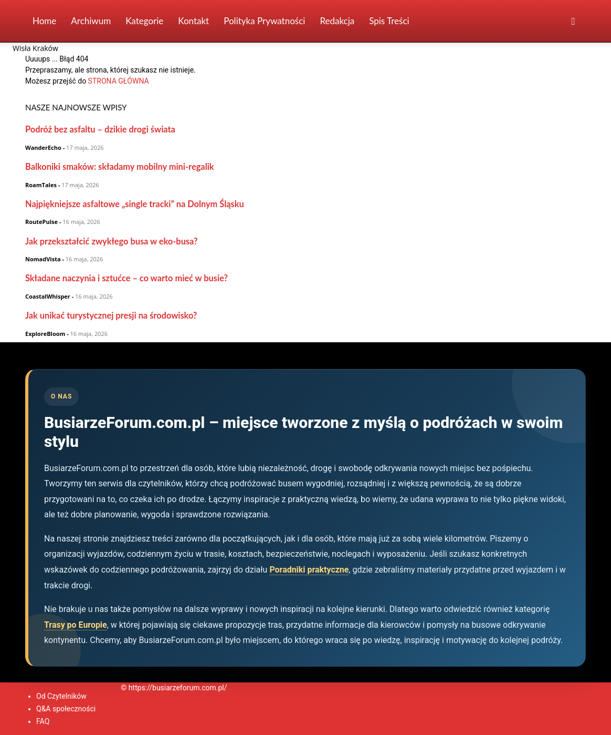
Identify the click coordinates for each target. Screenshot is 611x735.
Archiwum (91, 20)
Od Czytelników (61, 696)
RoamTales (41, 185)
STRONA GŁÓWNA (118, 81)
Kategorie (144, 20)
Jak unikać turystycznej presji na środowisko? (111, 315)
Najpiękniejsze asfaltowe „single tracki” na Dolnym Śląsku (134, 204)
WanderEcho (43, 147)
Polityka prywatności (264, 20)
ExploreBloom (45, 334)
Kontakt (193, 20)
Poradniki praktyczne (309, 570)
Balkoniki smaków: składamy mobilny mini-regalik (119, 166)
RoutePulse (41, 222)
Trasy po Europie (75, 625)
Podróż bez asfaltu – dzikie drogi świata (100, 129)
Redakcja (337, 20)
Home (44, 20)
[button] (573, 22)
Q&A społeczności (66, 709)
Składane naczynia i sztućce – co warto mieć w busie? (126, 278)
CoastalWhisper (47, 296)
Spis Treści (389, 20)
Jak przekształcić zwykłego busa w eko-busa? (111, 241)
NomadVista (43, 259)
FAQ (42, 721)
